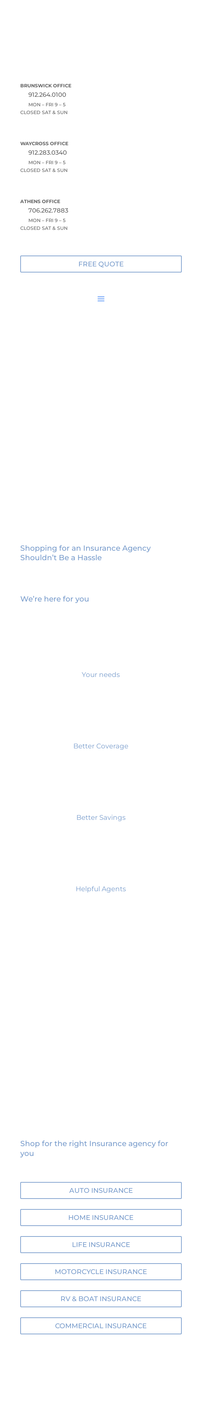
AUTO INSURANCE (101, 1190)
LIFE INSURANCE (101, 1245)
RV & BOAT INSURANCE (100, 1299)
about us (99, 478)
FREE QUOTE (101, 264)
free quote (99, 457)
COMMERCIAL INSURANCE (101, 1326)
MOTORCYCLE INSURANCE (101, 1272)
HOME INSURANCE (100, 1217)
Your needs (101, 675)
